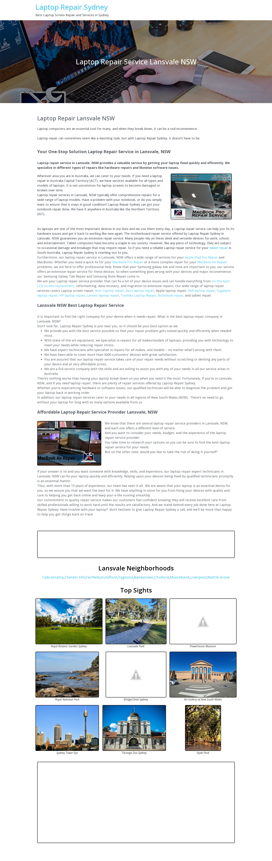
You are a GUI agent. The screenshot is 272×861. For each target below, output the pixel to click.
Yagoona (125, 577)
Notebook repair (170, 295)
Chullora (161, 577)
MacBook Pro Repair (127, 262)
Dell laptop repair (201, 290)
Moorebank (179, 577)
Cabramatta (53, 577)
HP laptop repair (72, 295)
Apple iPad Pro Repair (201, 257)
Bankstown (143, 577)
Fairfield (93, 577)
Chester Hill (75, 577)
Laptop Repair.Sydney (71, 7)
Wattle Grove (218, 577)
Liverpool (198, 577)
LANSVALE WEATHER (136, 544)
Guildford (109, 577)
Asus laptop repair (140, 290)
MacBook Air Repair (212, 262)
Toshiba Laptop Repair (138, 295)
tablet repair (218, 248)
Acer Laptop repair (109, 290)
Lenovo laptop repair (103, 295)
